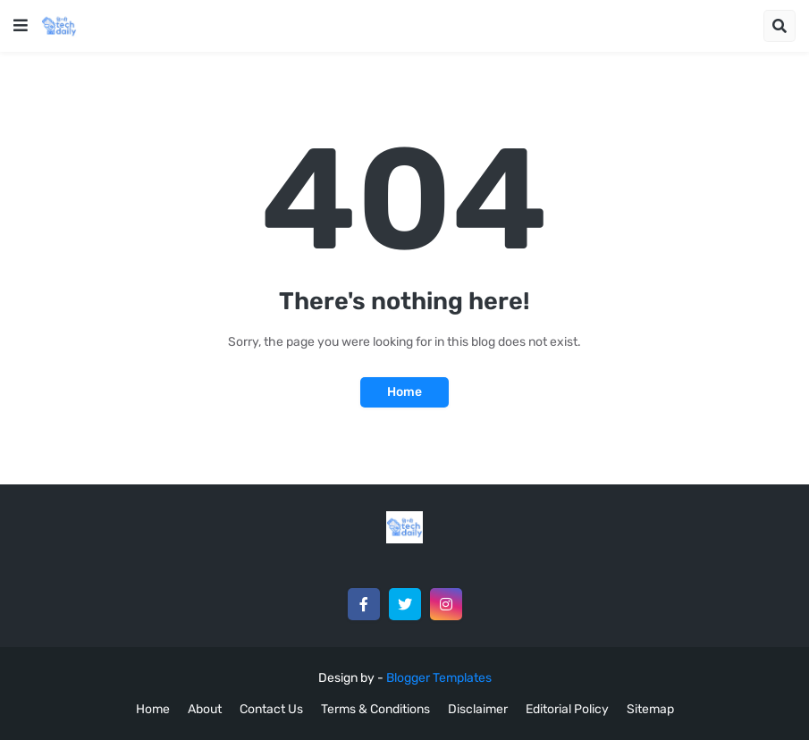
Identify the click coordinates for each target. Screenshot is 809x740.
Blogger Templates (439, 677)
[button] (20, 26)
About (205, 709)
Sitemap (650, 709)
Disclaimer (478, 709)
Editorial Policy (567, 709)
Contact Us (271, 709)
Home (404, 391)
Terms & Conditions (375, 709)
